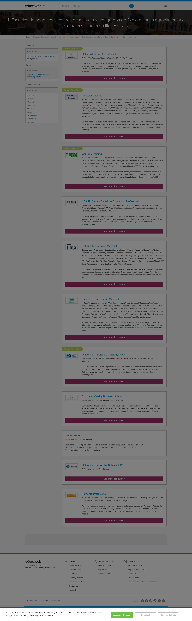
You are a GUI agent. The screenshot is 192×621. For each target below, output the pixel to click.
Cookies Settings (168, 615)
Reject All (145, 615)
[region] (96, 614)
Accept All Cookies (121, 615)
